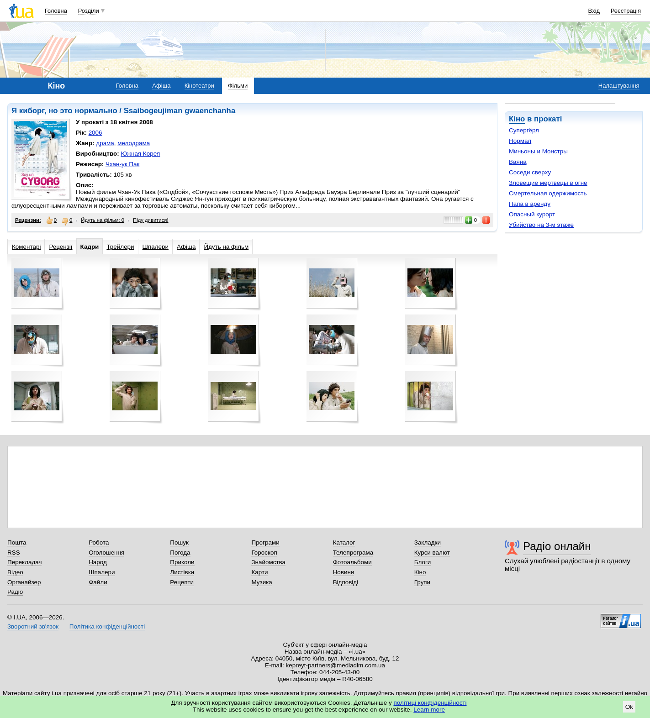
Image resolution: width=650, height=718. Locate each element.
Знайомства (268, 562)
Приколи (182, 562)
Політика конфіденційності (107, 626)
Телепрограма (353, 552)
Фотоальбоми (352, 562)
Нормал (520, 140)
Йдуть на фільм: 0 (102, 220)
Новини (343, 572)
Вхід (594, 10)
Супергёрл (524, 130)
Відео (15, 572)
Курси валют (432, 552)
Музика (261, 582)
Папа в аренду (529, 203)
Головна (56, 10)
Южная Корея (140, 153)
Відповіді (346, 582)
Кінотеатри (199, 85)
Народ (98, 562)
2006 (95, 132)
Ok (629, 706)
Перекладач (24, 562)
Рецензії (60, 246)
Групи (422, 582)
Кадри (89, 246)
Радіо (15, 591)
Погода (180, 552)
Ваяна (518, 161)
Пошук (179, 542)
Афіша (161, 85)
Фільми (238, 85)
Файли (98, 582)
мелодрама (133, 143)
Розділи (88, 10)
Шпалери (156, 246)
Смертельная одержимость (548, 193)
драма (105, 143)
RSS (13, 552)
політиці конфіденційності (430, 702)
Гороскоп (264, 552)
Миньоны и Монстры (538, 151)
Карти (259, 572)
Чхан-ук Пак (122, 164)
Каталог (344, 542)
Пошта (16, 542)
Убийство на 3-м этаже (541, 224)
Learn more (429, 709)
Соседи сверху (530, 172)
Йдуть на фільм (226, 246)
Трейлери (120, 246)
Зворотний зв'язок (32, 626)
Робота (99, 542)
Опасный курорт (532, 214)
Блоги (422, 562)
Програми (265, 542)
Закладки (427, 542)
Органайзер (24, 582)
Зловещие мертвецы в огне (548, 182)
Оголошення (106, 552)
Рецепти (182, 582)
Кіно (517, 119)
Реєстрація (626, 10)
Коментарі (26, 246)
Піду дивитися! (151, 220)
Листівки (182, 572)
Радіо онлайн (557, 546)
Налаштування (618, 85)
